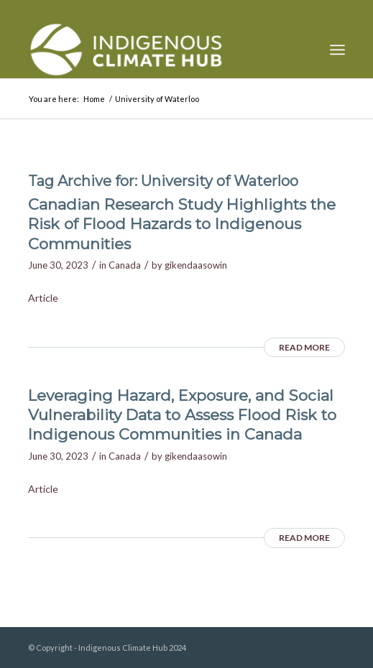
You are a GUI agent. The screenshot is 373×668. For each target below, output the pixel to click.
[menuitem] (337, 49)
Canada (125, 265)
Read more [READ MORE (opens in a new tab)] (304, 347)
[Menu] (337, 49)
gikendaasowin (196, 265)
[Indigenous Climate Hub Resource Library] (155, 49)
